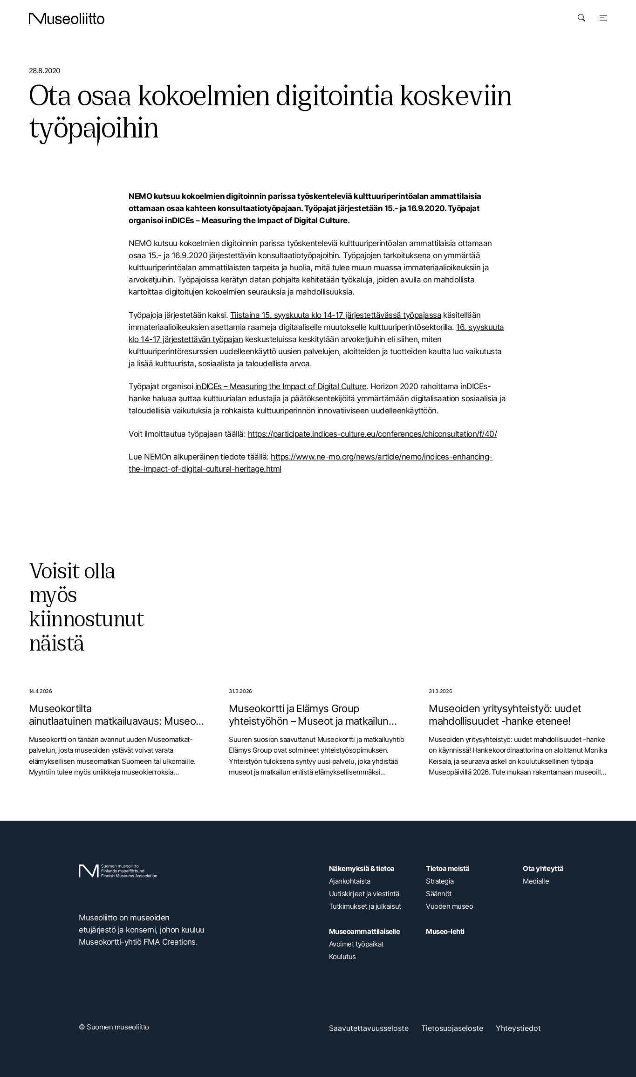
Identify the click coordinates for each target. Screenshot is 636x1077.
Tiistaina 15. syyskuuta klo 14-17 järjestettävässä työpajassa (335, 315)
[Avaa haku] (581, 17)
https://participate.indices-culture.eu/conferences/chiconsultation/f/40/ (372, 434)
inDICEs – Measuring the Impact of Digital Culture (280, 386)
